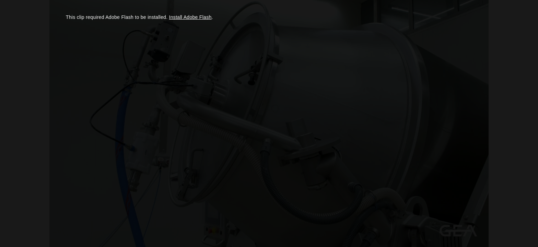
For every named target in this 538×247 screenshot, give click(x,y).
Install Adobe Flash (190, 17)
